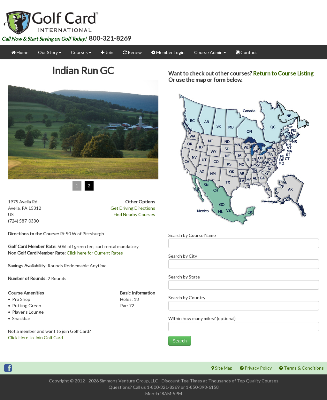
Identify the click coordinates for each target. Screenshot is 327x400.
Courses (81, 52)
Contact (246, 52)
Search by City (243, 262)
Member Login (168, 52)
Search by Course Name (243, 241)
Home (19, 52)
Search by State (243, 283)
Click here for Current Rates (95, 252)
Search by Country (243, 304)
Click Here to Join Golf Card (35, 337)
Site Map (221, 368)
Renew (132, 52)
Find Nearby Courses (134, 214)
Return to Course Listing (283, 73)
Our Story (49, 52)
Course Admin (210, 52)
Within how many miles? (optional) (243, 325)
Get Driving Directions (132, 208)
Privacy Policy (256, 368)
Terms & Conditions (301, 368)
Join (107, 52)
